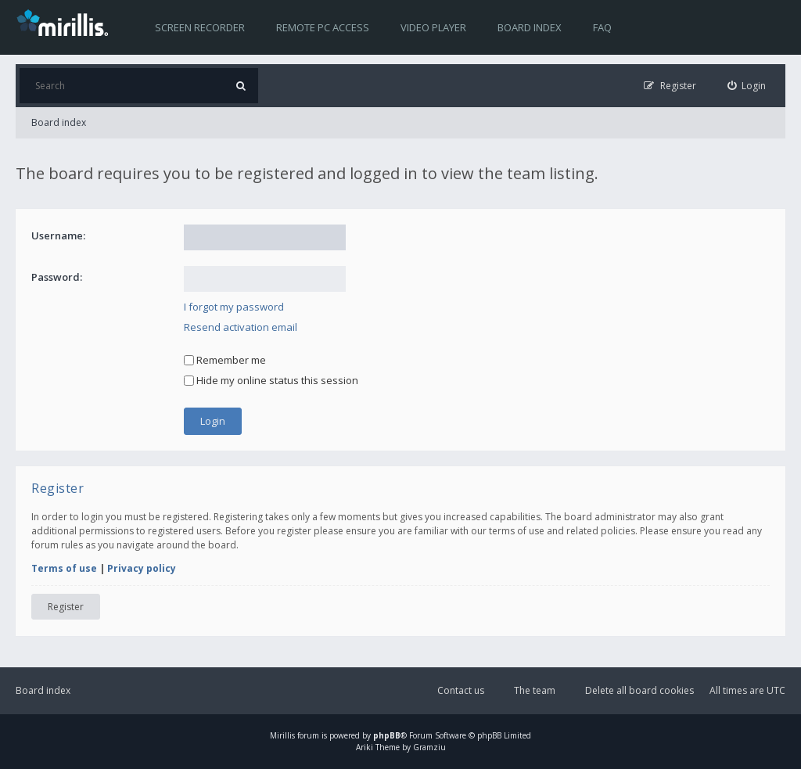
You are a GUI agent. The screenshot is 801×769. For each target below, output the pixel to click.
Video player (433, 27)
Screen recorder (200, 27)
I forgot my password (234, 307)
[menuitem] (747, 85)
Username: (58, 235)
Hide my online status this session (271, 380)
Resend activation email (240, 327)
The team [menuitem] (534, 690)
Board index (529, 27)
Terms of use (64, 568)
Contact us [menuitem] (460, 690)
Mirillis (282, 735)
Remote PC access (322, 27)
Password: (56, 277)
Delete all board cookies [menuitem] (639, 690)
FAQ (602, 27)
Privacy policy (141, 568)
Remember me (225, 360)
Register (66, 606)
